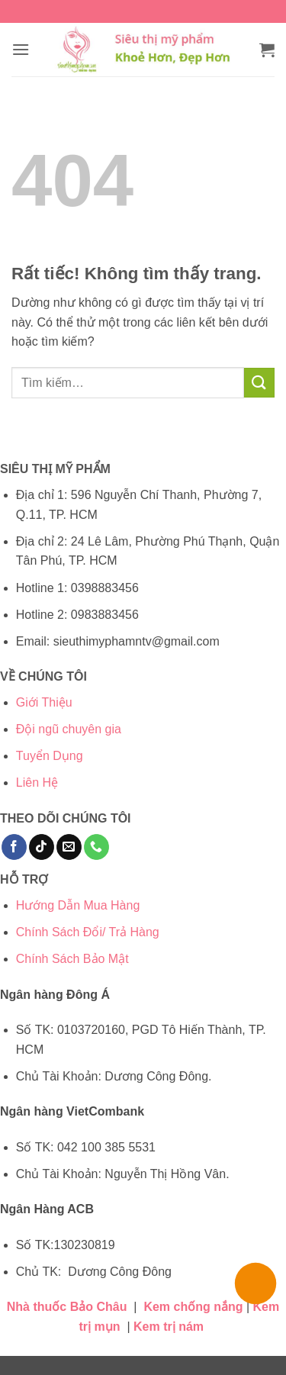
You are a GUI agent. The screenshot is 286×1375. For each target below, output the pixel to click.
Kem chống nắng (193, 1306)
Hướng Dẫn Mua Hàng (78, 905)
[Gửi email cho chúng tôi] (69, 847)
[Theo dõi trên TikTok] (41, 847)
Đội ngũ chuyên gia (68, 729)
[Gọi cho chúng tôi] (96, 847)
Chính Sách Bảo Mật (72, 958)
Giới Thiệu (44, 702)
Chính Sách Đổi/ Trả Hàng (87, 932)
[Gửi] (259, 383)
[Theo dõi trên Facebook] (14, 847)
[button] (20, 49)
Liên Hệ (37, 782)
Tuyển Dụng (49, 755)
